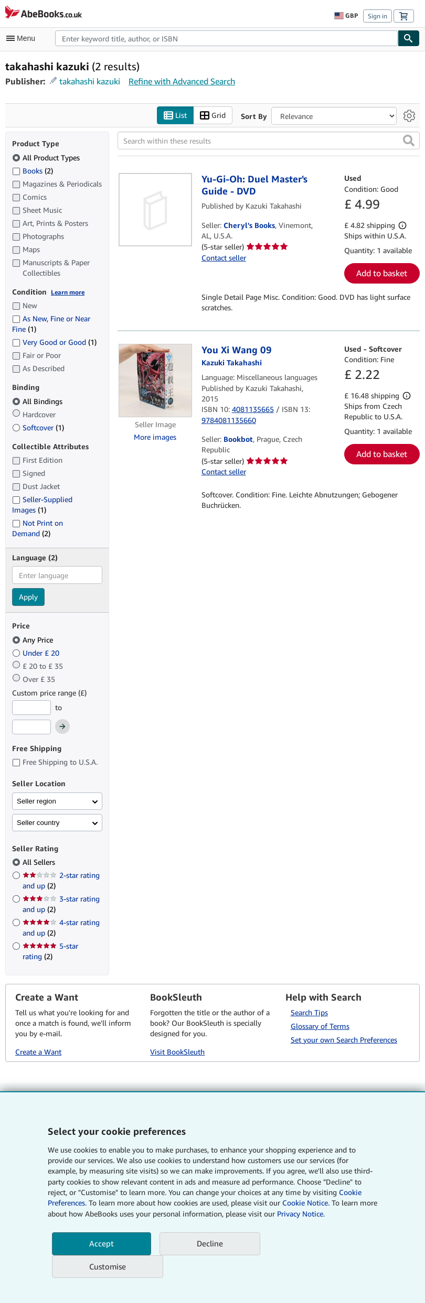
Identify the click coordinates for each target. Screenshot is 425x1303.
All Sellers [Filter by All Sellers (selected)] (40, 862)
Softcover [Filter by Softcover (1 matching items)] (38, 427)
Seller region (36, 801)
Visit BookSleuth (177, 1051)
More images (155, 436)
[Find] (408, 38)
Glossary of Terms (320, 1026)
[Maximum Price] (31, 727)
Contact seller (223, 257)
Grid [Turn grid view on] (213, 116)
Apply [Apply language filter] (28, 597)
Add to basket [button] (381, 273)
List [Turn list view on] (175, 116)
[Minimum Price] (31, 707)
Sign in (377, 16)
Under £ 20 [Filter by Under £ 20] (36, 652)
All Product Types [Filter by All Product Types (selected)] (47, 157)
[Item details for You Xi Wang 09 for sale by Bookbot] (155, 380)
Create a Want (38, 1051)
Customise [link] (107, 1266)
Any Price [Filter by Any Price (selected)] (33, 639)
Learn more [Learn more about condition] (67, 292)
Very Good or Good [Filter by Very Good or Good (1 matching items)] (54, 342)
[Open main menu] (23, 38)
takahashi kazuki (89, 81)
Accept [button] (101, 1243)
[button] (409, 141)
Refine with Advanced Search (182, 81)
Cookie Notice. (306, 1202)
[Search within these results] (269, 141)
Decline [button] (210, 1243)
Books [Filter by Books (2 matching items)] (32, 170)
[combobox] (226, 38)
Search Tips (309, 1012)
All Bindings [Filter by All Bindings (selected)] (38, 401)
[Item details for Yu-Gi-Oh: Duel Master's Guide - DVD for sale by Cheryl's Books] (155, 210)
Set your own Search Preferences (344, 1039)
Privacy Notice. (301, 1213)
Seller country (38, 823)
